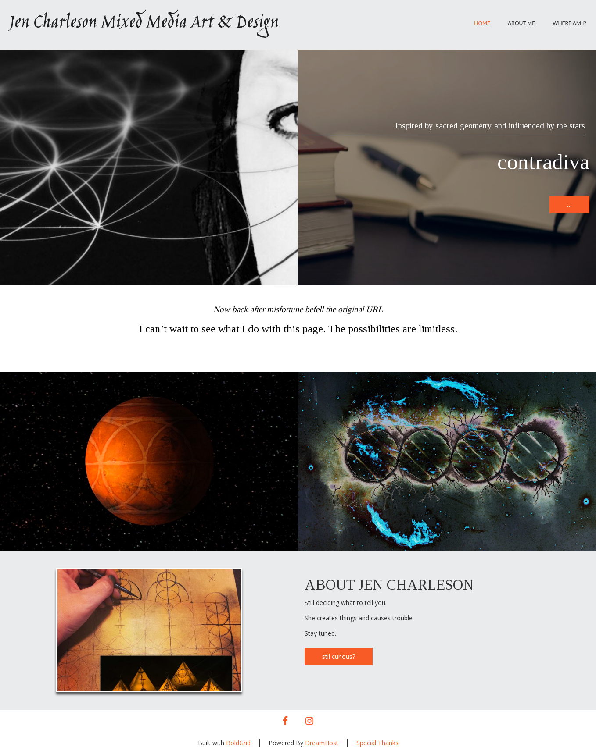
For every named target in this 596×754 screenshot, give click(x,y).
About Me (521, 23)
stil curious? (338, 656)
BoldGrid (238, 743)
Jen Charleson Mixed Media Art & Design (143, 23)
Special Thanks (377, 743)
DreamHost (321, 743)
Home (482, 23)
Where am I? (569, 23)
